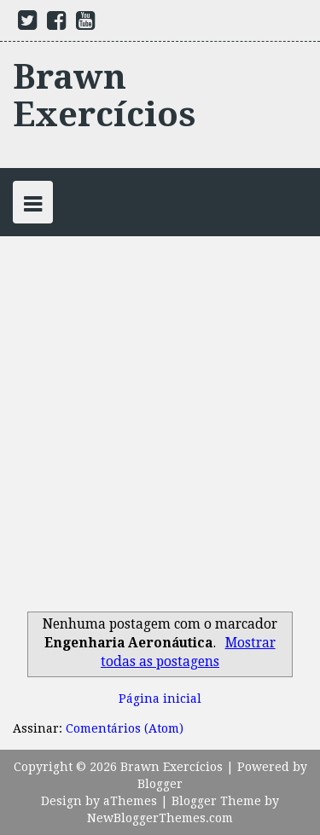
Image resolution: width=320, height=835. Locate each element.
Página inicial (160, 698)
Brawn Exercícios (104, 96)
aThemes (130, 801)
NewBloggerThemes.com (160, 818)
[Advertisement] (160, 439)
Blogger (160, 784)
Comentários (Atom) (124, 728)
